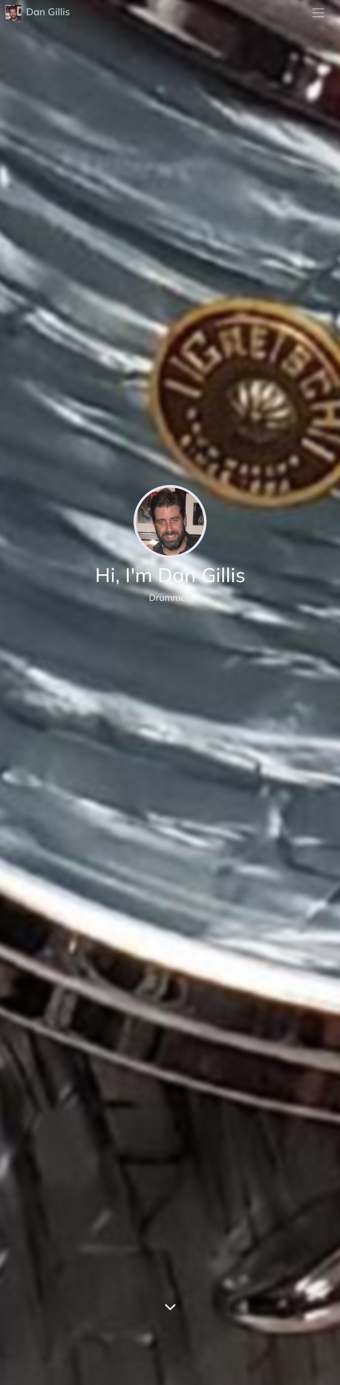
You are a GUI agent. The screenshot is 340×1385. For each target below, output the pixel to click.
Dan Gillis (39, 12)
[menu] (318, 13)
